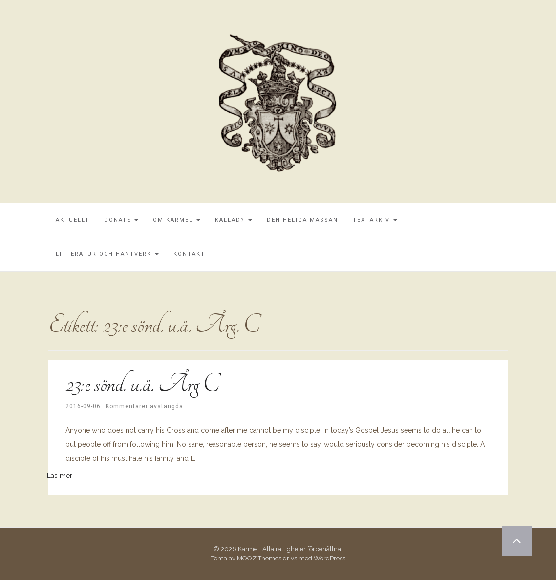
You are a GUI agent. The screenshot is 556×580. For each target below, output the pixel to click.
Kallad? (233, 220)
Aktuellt (72, 220)
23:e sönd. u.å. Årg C (142, 383)
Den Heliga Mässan (302, 220)
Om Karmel (176, 220)
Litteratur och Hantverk (107, 254)
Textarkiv (375, 220)
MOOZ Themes (259, 558)
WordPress (329, 558)
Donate (121, 220)
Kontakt (189, 254)
